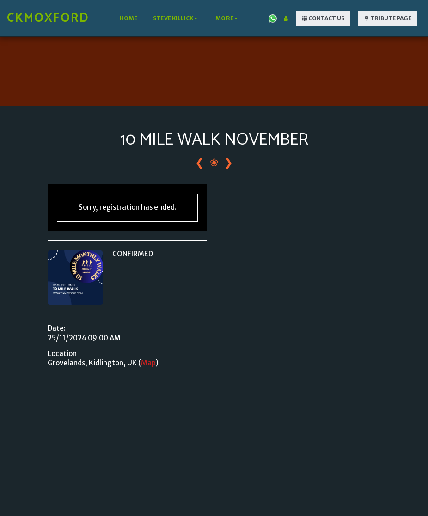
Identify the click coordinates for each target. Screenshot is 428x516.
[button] (176, 18)
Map (148, 362)
